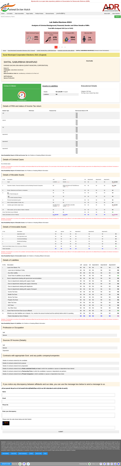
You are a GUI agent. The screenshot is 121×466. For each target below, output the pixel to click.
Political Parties (39, 13)
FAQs (45, 453)
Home (2, 13)
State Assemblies (19, 13)
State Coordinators (23, 453)
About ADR (107, 13)
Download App (83, 464)
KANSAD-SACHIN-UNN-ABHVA (66, 50)
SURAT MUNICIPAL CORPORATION (46, 50)
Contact (31, 453)
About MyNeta (116, 13)
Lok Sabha (9, 13)
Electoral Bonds (50, 13)
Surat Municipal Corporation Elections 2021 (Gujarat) (21, 50)
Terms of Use (38, 453)
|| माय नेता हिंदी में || (60, 13)
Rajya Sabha (29, 13)
